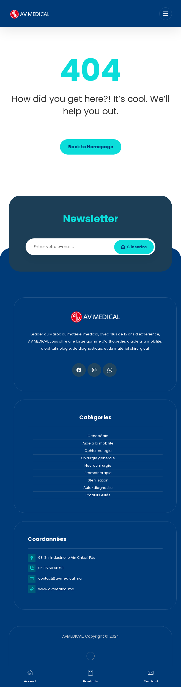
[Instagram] (94, 370)
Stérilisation (98, 480)
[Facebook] (79, 370)
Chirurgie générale (98, 458)
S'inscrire (134, 247)
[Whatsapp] (110, 370)
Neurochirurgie (97, 465)
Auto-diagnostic (98, 487)
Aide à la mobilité (98, 443)
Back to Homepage (90, 147)
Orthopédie (97, 435)
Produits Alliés (98, 495)
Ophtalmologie (98, 450)
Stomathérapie (98, 472)
